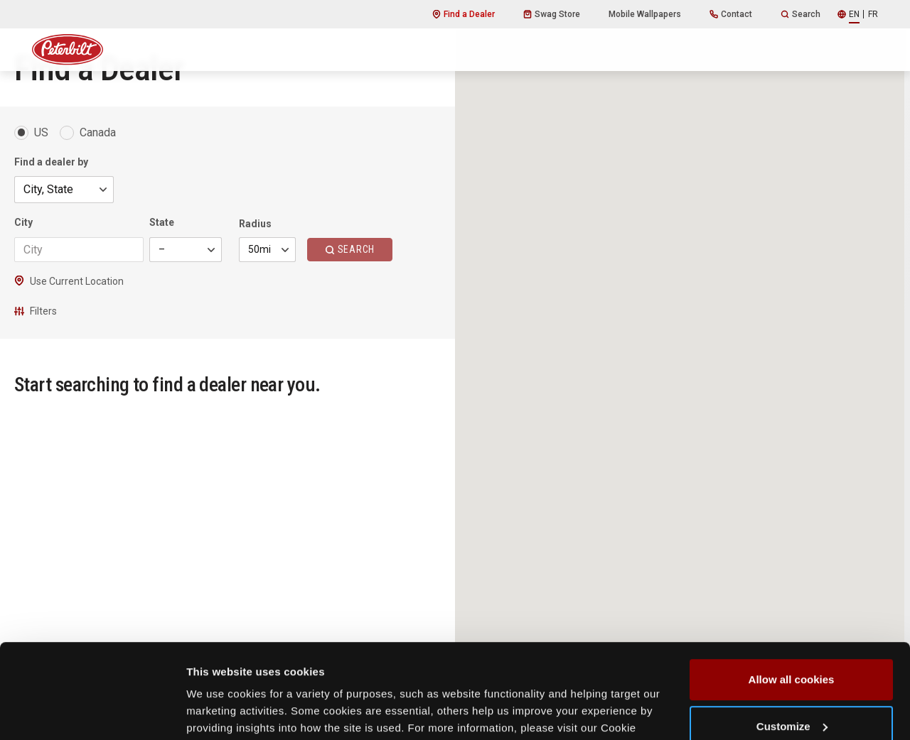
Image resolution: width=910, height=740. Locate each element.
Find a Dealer (463, 14)
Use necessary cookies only (791, 701)
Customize (792, 654)
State (161, 222)
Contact (731, 14)
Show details (219, 712)
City (23, 222)
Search (800, 14)
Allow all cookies (792, 608)
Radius (255, 223)
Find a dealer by (51, 162)
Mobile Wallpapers (645, 14)
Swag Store (551, 14)
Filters (35, 311)
